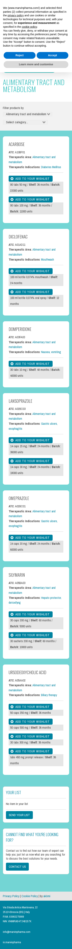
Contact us (17, 867)
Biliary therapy (49, 695)
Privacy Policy (11, 896)
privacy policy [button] (15, 15)
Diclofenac (18, 236)
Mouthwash (47, 259)
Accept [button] (52, 55)
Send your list (19, 815)
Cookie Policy (30, 896)
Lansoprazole (20, 401)
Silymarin (17, 575)
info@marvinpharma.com (16, 932)
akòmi (46, 896)
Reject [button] (20, 55)
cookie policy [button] (29, 26)
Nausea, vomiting (51, 352)
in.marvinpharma (12, 942)
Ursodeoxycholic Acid (27, 672)
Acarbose (17, 144)
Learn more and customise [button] (36, 64)
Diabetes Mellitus (51, 167)
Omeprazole (19, 498)
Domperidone (20, 329)
